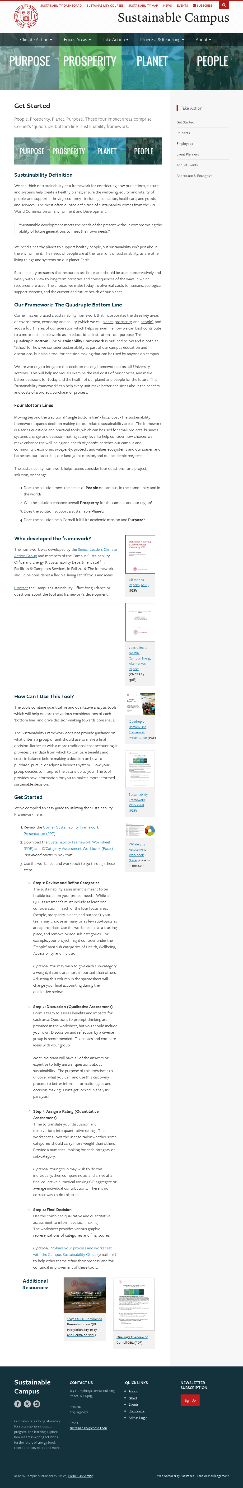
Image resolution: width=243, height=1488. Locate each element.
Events (182, 5)
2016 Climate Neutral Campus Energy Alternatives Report (140, 658)
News (167, 5)
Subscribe (204, 5)
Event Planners (188, 154)
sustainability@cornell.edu (88, 1427)
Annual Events (187, 164)
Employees (185, 143)
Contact (21, 588)
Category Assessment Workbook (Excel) (79, 848)
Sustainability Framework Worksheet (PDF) (138, 802)
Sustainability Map (143, 5)
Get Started (185, 122)
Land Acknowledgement (213, 1475)
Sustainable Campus (173, 17)
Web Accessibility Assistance (175, 1475)
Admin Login (138, 1417)
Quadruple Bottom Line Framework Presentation (138, 729)
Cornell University (80, 1475)
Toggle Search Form (224, 4)
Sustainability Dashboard (61, 5)
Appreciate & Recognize (194, 175)
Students (183, 132)
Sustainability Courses (105, 5)
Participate (137, 1410)
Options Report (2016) (139, 582)
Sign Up (190, 1400)
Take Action (191, 108)
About (133, 1391)
